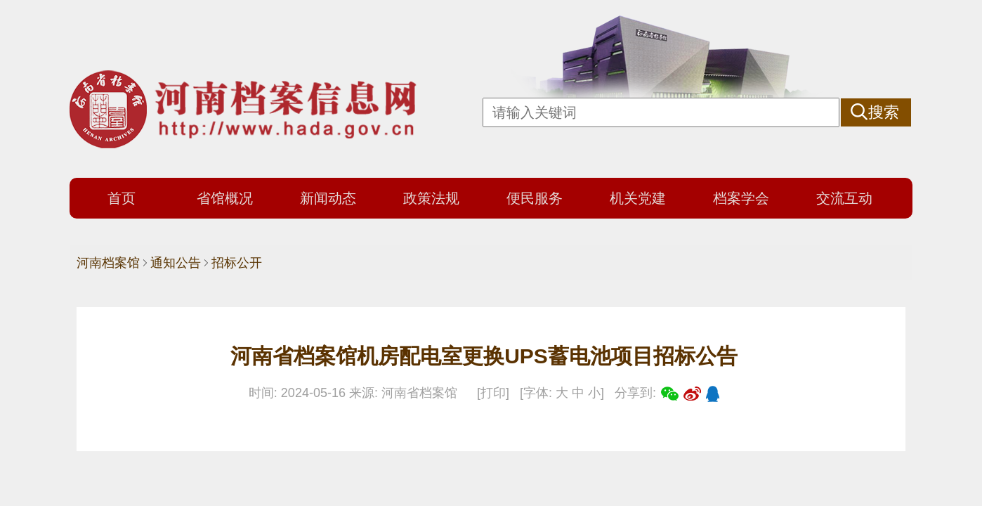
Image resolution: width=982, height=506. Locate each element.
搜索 (883, 112)
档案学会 (741, 198)
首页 (121, 198)
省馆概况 (225, 198)
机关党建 (638, 198)
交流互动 (844, 198)
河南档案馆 (108, 263)
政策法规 (431, 198)
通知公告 (175, 263)
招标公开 (236, 263)
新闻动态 (328, 198)
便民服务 (534, 198)
